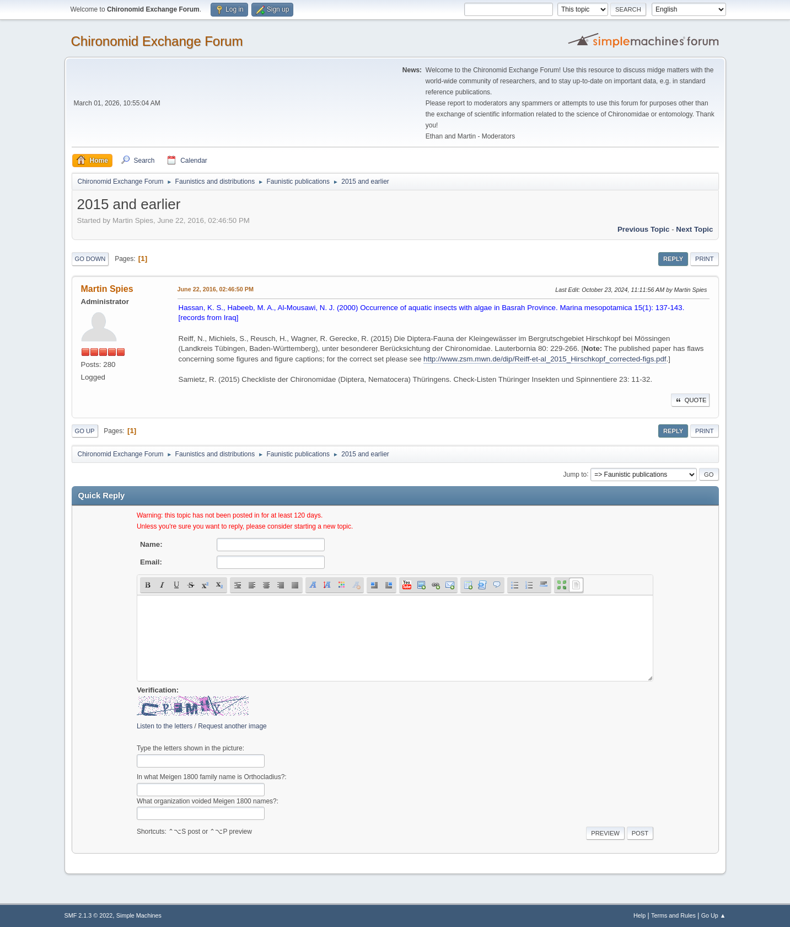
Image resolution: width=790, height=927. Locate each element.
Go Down (90, 258)
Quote (690, 400)
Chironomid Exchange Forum (157, 41)
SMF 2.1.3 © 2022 (89, 915)
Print (704, 258)
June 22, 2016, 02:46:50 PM (216, 289)
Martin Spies (107, 289)
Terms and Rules (673, 915)
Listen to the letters (164, 726)
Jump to (575, 474)
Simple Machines (139, 915)
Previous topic (643, 229)
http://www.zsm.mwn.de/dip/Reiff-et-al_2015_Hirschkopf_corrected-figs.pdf (545, 359)
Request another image (232, 726)
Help (639, 915)
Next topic (694, 229)
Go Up (85, 431)
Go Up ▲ (713, 915)
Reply (673, 258)
